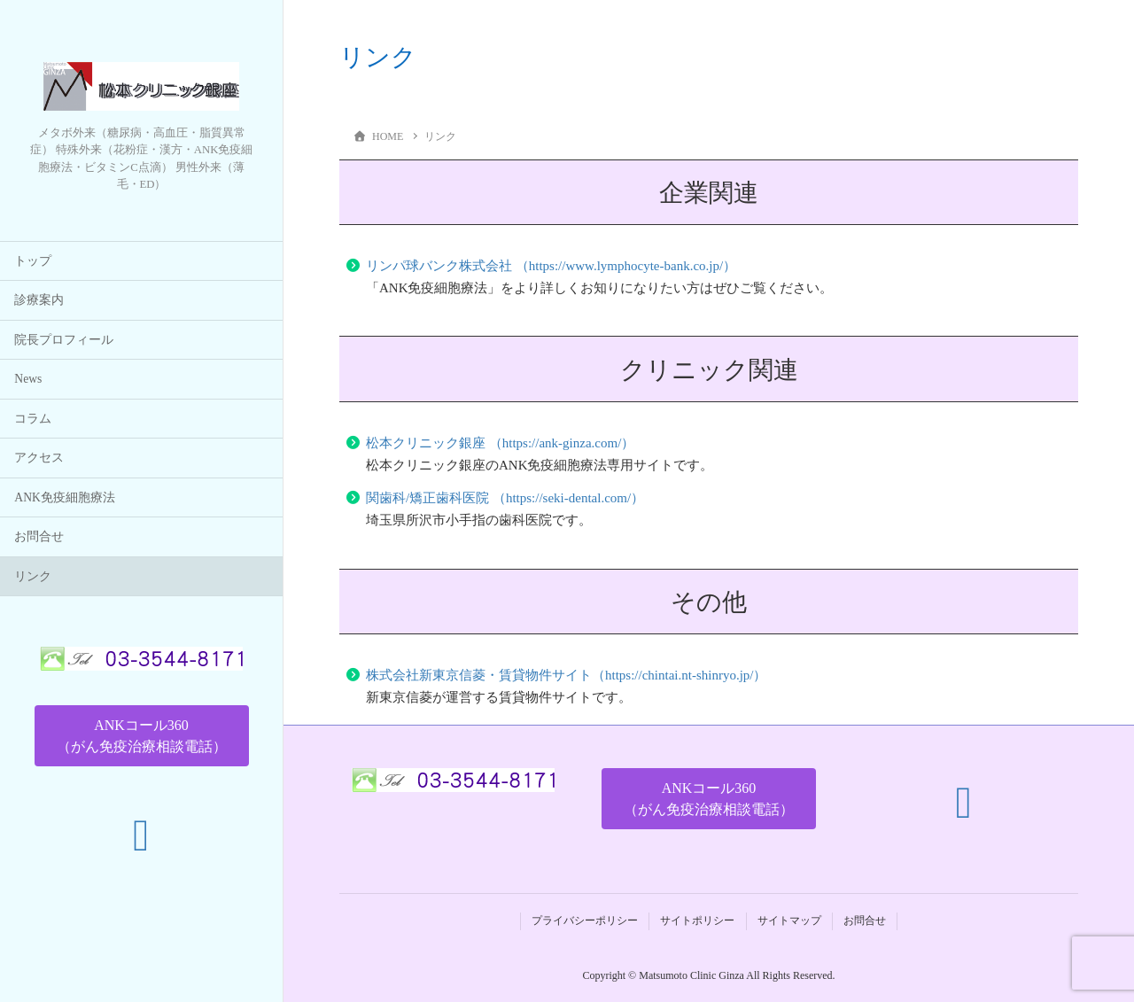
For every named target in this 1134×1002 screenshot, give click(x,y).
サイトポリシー (697, 920)
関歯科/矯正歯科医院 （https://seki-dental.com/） (505, 498)
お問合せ (39, 537)
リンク (32, 576)
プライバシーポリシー (585, 920)
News (28, 379)
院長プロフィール (63, 339)
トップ (32, 261)
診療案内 (39, 300)
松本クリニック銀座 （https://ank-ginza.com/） (500, 443)
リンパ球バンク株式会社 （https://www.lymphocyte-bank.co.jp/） (551, 266)
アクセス (39, 458)
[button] (142, 735)
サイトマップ (789, 920)
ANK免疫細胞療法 (64, 497)
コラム (32, 418)
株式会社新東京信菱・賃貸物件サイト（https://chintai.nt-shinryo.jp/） (566, 675)
